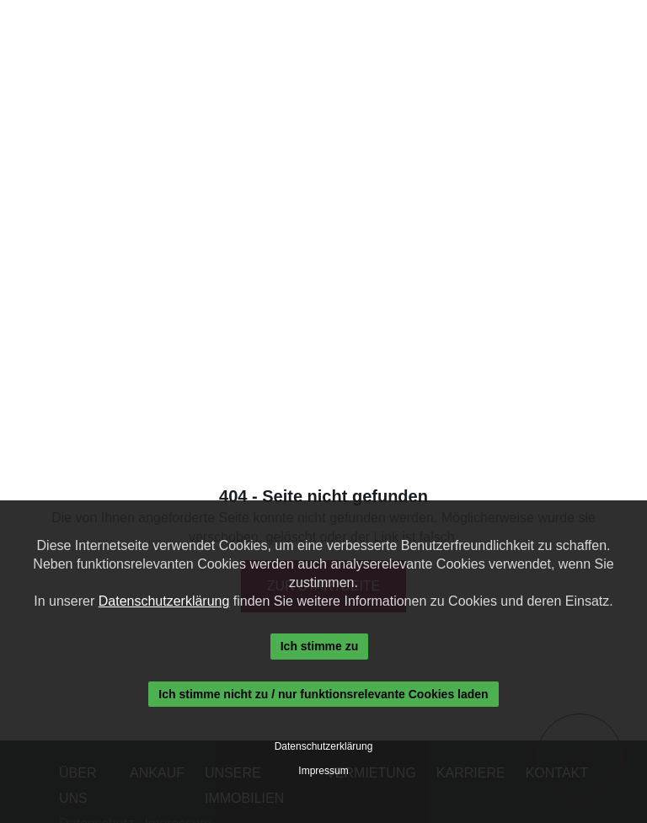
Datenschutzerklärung (164, 601)
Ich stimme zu (320, 646)
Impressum (323, 771)
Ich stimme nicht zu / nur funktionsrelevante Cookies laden (323, 694)
